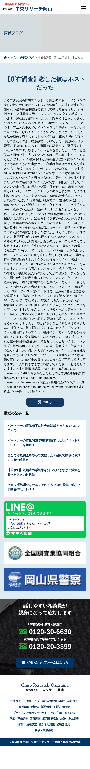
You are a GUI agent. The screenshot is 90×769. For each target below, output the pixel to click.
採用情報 (46, 706)
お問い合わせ (62, 706)
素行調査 (35, 718)
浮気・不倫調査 (18, 718)
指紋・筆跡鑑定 (44, 730)
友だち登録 (16, 523)
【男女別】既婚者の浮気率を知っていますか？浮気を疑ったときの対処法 (44, 472)
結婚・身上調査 (69, 718)
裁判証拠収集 (50, 718)
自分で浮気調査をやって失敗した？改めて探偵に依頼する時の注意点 (44, 457)
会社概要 (72, 700)
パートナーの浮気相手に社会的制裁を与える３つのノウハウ (44, 428)
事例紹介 (24, 706)
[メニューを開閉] (83, 6)
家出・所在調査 (27, 724)
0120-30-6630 (50, 632)
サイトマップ (49, 712)
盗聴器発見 (63, 724)
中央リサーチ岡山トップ (25, 700)
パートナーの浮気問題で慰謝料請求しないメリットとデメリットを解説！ (44, 443)
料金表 (35, 706)
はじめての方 (67, 712)
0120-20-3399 (50, 647)
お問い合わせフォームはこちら (45, 662)
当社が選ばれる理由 (53, 700)
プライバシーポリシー (26, 712)
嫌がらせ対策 (47, 724)
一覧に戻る (43, 402)
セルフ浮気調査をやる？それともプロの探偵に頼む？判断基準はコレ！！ (44, 487)
